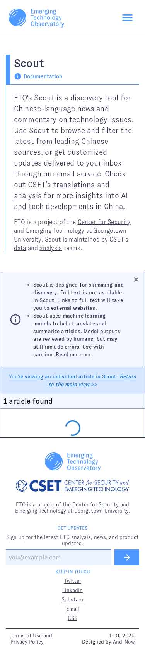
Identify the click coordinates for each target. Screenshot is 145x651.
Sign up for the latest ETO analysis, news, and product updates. (72, 540)
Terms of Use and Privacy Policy (31, 638)
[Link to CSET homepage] (72, 487)
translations (74, 184)
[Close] (136, 279)
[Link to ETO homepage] (36, 17)
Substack (72, 599)
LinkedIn (72, 590)
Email (72, 609)
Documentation (38, 76)
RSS (72, 618)
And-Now (124, 642)
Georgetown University (101, 511)
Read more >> (73, 354)
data (20, 248)
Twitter (72, 581)
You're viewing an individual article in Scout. (72, 380)
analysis (28, 195)
